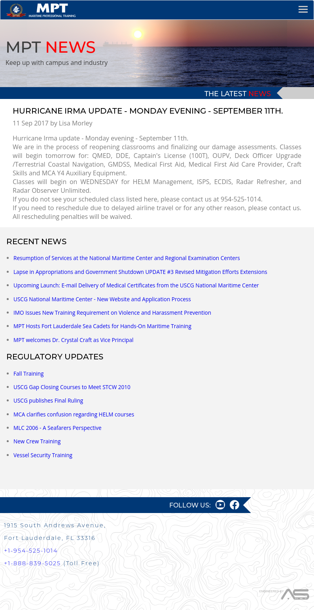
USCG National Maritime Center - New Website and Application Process (102, 299)
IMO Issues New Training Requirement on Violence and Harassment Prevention (112, 312)
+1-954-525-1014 (31, 550)
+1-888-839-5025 (32, 563)
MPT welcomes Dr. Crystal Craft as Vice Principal (73, 340)
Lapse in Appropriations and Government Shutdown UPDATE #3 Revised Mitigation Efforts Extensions (140, 272)
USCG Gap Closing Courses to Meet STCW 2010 (72, 387)
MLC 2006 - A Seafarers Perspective (57, 427)
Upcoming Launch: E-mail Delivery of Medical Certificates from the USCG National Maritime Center (136, 285)
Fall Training (28, 373)
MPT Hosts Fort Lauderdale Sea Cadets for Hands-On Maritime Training (102, 326)
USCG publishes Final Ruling (48, 400)
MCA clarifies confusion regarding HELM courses (73, 414)
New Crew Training (37, 441)
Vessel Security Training (42, 455)
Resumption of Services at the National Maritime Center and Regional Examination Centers (126, 258)
